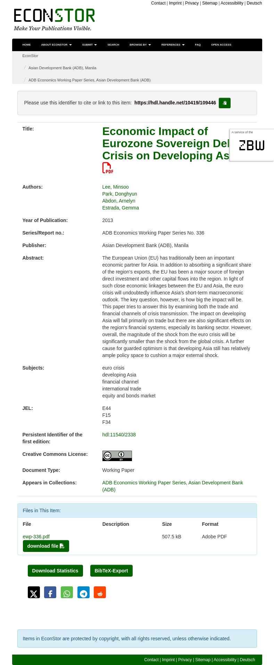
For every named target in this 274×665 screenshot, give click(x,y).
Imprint (175, 3)
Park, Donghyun (119, 194)
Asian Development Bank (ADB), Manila (62, 68)
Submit (89, 44)
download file (46, 546)
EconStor (30, 56)
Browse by (140, 44)
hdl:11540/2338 (119, 434)
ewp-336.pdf (36, 536)
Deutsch (254, 3)
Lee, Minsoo (115, 187)
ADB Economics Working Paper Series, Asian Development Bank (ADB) (89, 80)
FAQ (198, 44)
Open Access (221, 44)
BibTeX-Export (111, 570)
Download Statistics (55, 570)
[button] (34, 592)
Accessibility (232, 3)
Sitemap (209, 3)
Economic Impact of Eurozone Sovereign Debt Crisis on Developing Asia (170, 149)
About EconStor (56, 44)
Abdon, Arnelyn (118, 201)
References (173, 44)
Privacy (192, 3)
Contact (158, 3)
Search (113, 44)
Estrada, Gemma (120, 208)
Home (27, 44)
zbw (252, 145)
